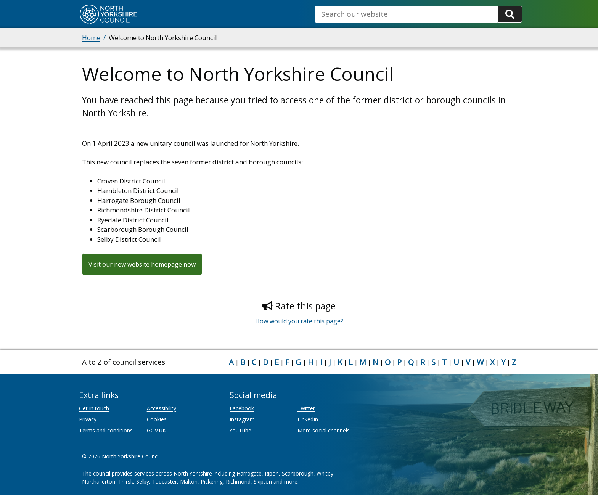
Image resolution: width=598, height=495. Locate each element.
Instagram (242, 419)
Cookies (157, 419)
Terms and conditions (106, 430)
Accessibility (161, 408)
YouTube (240, 430)
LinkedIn (307, 419)
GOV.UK (156, 430)
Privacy (87, 419)
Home (91, 37)
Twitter (306, 408)
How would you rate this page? (299, 321)
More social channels (323, 430)
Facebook (242, 408)
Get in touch (94, 408)
